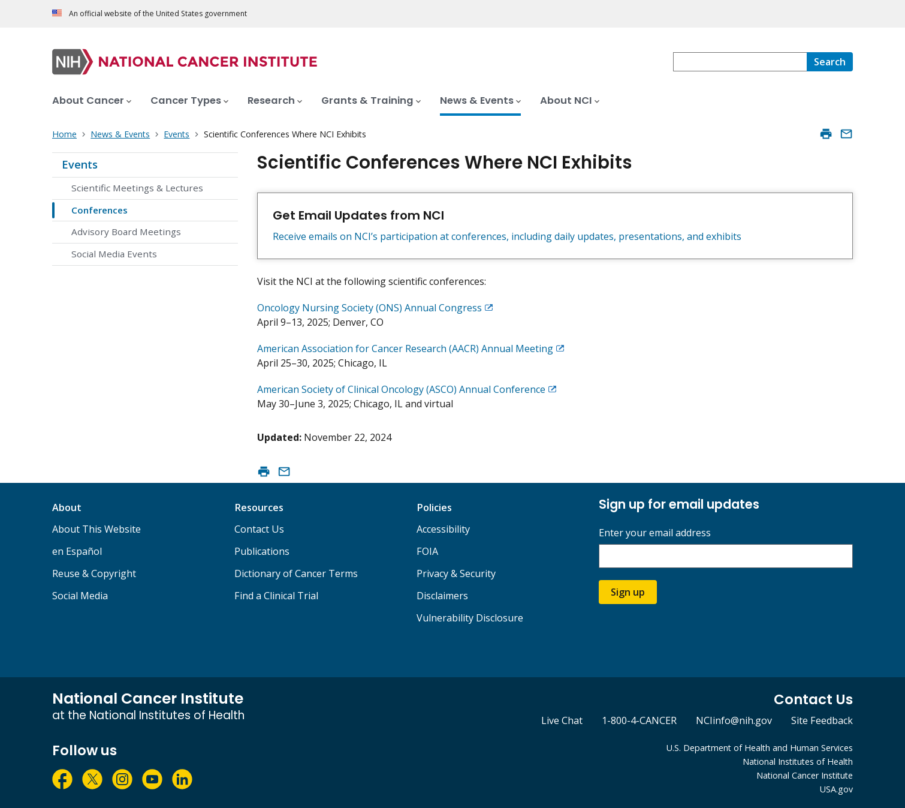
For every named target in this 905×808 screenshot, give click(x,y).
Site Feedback (822, 720)
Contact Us (259, 529)
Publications (261, 551)
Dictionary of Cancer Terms (296, 573)
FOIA (427, 551)
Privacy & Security (456, 573)
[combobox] (740, 61)
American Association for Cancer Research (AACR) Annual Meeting (405, 348)
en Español (77, 551)
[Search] (830, 61)
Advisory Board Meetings (126, 232)
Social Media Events (114, 254)
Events (80, 164)
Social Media (80, 595)
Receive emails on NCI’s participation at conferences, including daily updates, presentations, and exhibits (507, 236)
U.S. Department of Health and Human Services (759, 747)
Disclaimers (442, 595)
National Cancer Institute (804, 775)
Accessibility (443, 529)
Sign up (628, 592)
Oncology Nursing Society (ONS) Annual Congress (369, 307)
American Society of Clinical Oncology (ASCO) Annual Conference (401, 389)
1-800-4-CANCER (639, 720)
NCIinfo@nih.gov (734, 720)
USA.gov (836, 789)
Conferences (99, 210)
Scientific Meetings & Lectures (137, 188)
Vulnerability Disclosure (470, 617)
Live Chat (562, 720)
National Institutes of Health (798, 761)
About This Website (96, 529)
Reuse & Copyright (94, 573)
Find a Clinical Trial (276, 595)
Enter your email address (655, 533)
